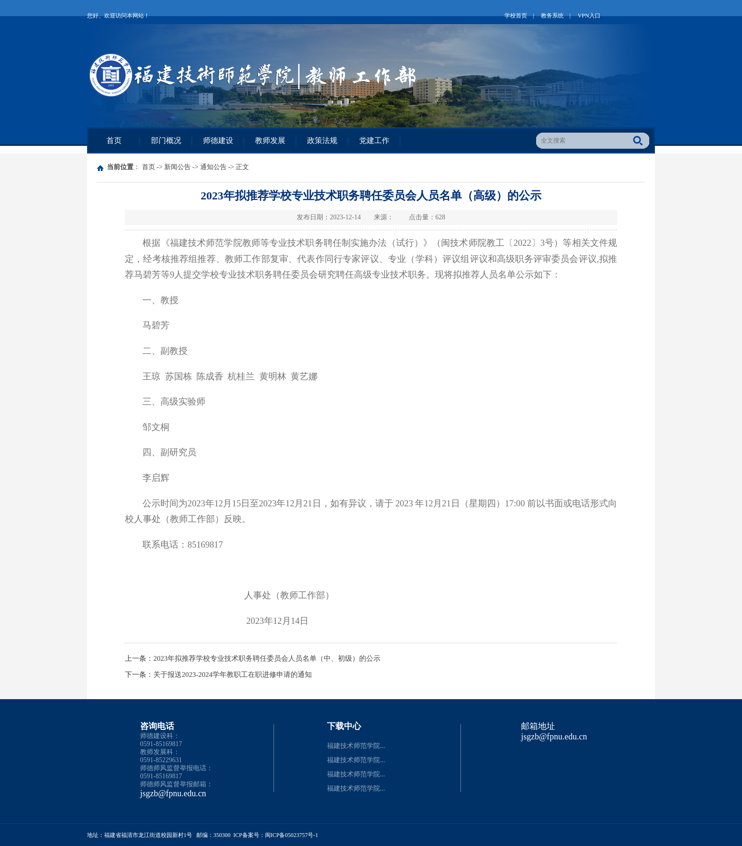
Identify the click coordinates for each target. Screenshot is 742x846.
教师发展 (270, 140)
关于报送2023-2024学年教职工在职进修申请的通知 (232, 674)
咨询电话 (157, 726)
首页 (114, 140)
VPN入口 (589, 15)
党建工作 (374, 140)
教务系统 (552, 15)
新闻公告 (177, 167)
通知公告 (213, 167)
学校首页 (515, 15)
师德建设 (218, 140)
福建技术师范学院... (356, 745)
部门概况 (166, 140)
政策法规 (322, 140)
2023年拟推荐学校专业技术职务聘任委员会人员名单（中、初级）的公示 (266, 658)
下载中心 (344, 726)
